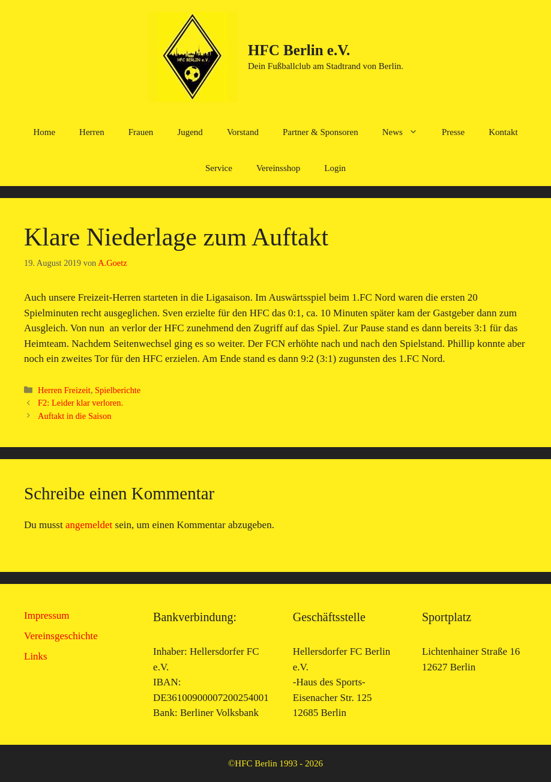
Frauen (141, 132)
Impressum (47, 615)
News (406, 132)
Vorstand (243, 132)
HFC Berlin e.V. (299, 50)
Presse (453, 132)
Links (35, 656)
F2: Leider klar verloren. (80, 403)
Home (44, 132)
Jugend (190, 132)
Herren (91, 132)
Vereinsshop (278, 168)
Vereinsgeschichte (61, 636)
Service (218, 168)
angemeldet (88, 525)
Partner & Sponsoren (320, 132)
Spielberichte (117, 390)
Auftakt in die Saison (74, 416)
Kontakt (503, 132)
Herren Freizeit (64, 390)
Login (335, 168)
